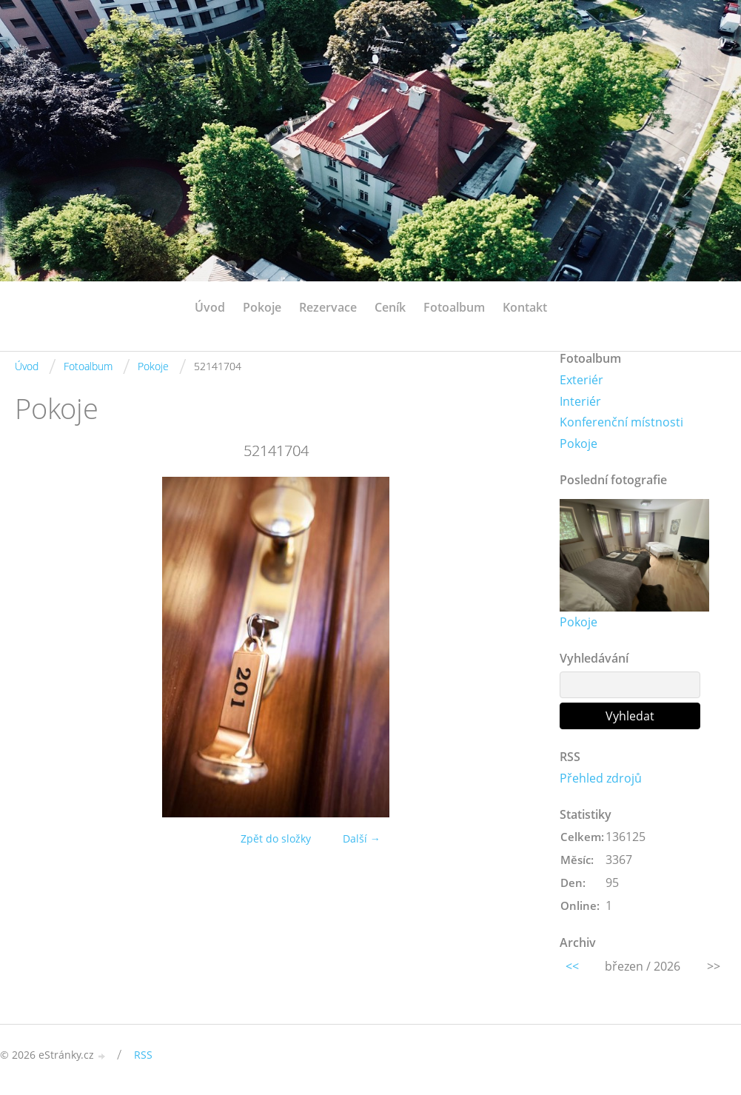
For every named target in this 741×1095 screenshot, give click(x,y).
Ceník (390, 307)
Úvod (210, 307)
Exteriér (581, 380)
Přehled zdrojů (601, 778)
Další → (361, 838)
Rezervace (328, 307)
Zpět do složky (276, 838)
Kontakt (525, 307)
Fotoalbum (454, 307)
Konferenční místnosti (621, 422)
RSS (143, 1055)
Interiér (580, 401)
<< (572, 966)
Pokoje (262, 307)
